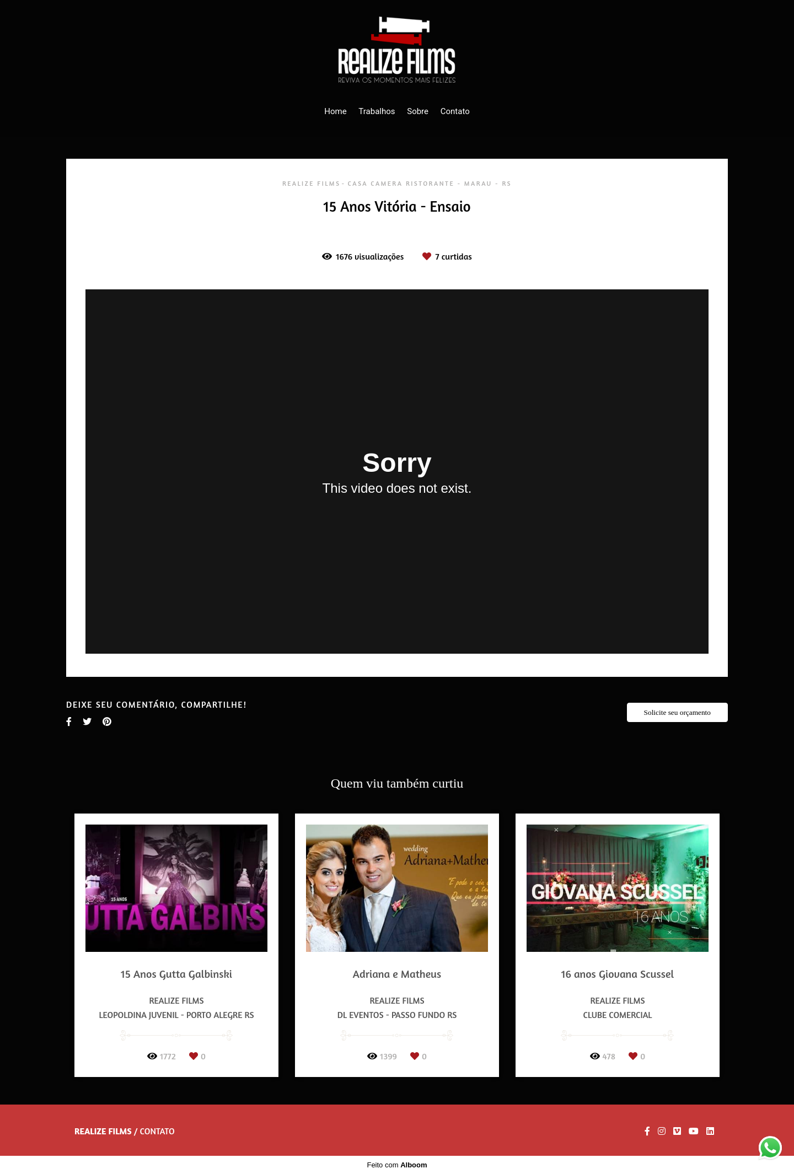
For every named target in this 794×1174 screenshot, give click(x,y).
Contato (455, 111)
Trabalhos (376, 111)
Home (335, 111)
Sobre (417, 111)
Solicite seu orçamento (677, 712)
